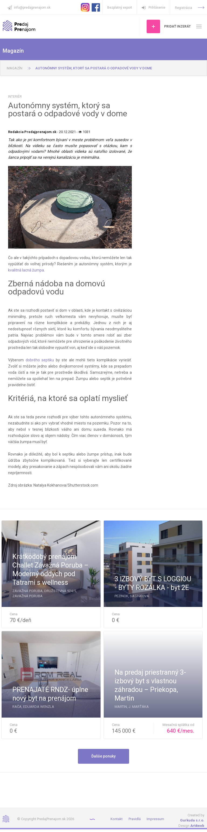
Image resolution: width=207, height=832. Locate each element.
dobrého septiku (40, 360)
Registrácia (189, 8)
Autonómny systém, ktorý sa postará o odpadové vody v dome (93, 68)
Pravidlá (135, 819)
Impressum (155, 819)
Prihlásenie (153, 7)
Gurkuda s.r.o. (192, 820)
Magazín (14, 68)
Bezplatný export (119, 7)
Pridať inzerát (177, 26)
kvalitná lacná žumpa (26, 270)
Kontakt (117, 819)
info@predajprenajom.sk (32, 7)
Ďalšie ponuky (103, 756)
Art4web (197, 826)
